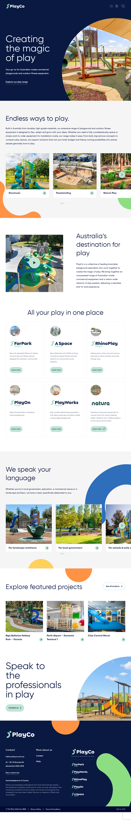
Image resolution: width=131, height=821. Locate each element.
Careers (39, 765)
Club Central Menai (99, 648)
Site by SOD (120, 818)
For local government (70, 554)
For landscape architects (23, 554)
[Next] (122, 180)
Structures (14, 198)
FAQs (38, 770)
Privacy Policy (36, 818)
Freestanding (63, 198)
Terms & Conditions (53, 818)
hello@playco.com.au (15, 766)
